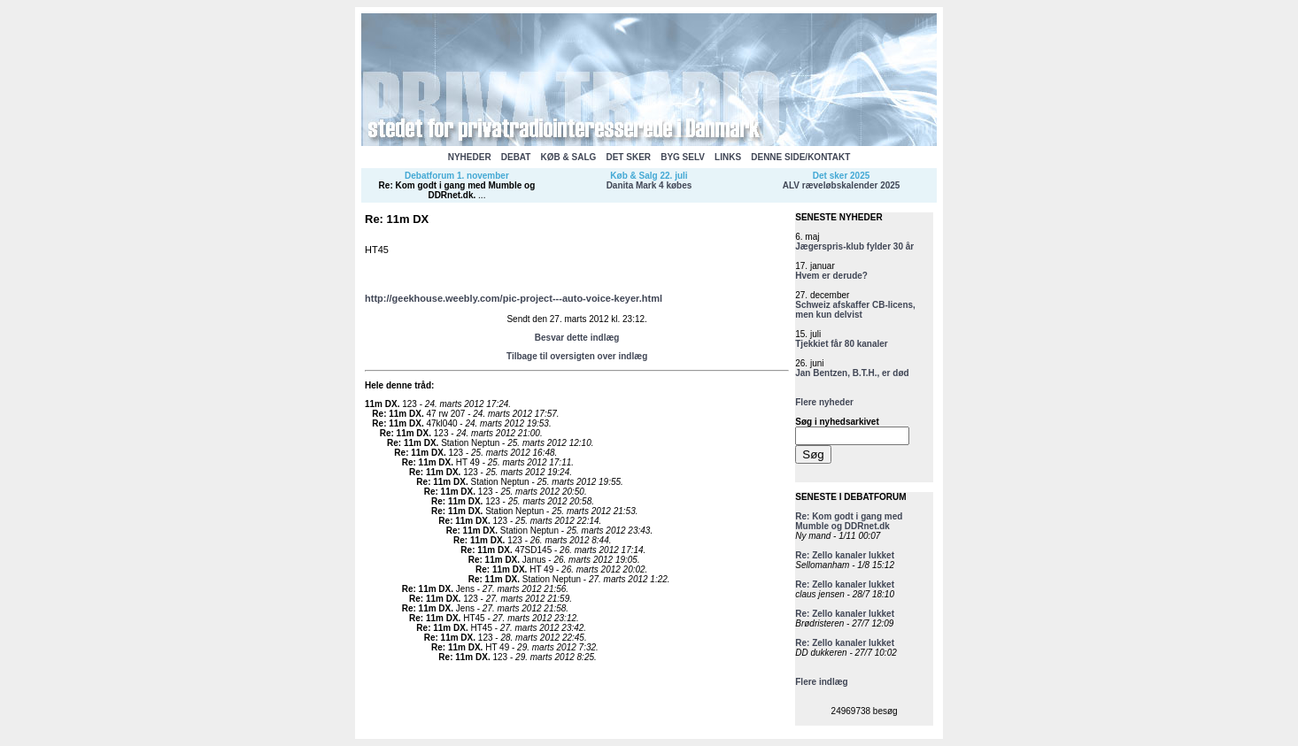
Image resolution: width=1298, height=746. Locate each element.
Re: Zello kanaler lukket (844, 555)
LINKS (728, 157)
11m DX (381, 404)
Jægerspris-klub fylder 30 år (854, 246)
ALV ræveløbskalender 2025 (841, 185)
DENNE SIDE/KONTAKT (800, 157)
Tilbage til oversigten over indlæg (576, 356)
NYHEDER (469, 157)
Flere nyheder (824, 402)
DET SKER (628, 157)
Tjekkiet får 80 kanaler (841, 344)
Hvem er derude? (831, 276)
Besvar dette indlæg (577, 337)
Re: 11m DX (396, 414)
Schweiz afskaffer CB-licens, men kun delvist (855, 309)
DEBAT (516, 157)
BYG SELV (683, 157)
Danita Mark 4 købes (649, 185)
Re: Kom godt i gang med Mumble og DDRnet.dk (457, 190)
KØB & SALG (569, 157)
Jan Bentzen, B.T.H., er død (851, 373)
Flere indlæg (821, 682)
